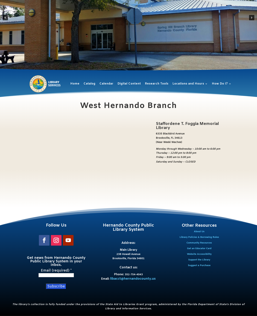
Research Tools (156, 84)
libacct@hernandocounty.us (133, 278)
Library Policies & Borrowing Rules (199, 237)
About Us (199, 231)
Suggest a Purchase (199, 265)
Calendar (106, 84)
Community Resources (199, 242)
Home (75, 84)
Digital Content (129, 84)
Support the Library (199, 259)
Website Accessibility (199, 254)
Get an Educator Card (199, 248)
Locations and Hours (188, 84)
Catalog (89, 84)
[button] (5, 17)
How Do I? (220, 84)
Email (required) (56, 271)
